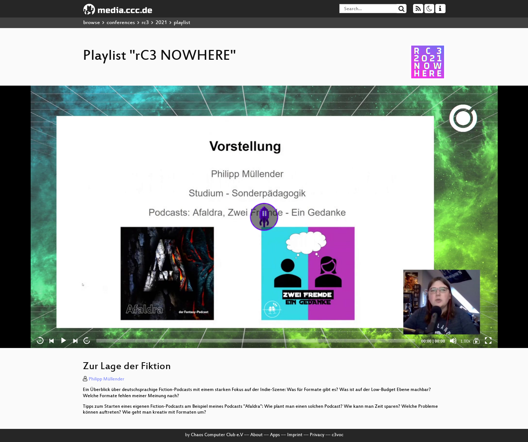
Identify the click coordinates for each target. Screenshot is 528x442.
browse (91, 23)
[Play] (63, 340)
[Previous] (51, 340)
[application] (264, 217)
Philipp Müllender (106, 379)
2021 (161, 23)
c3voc (337, 435)
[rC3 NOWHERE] (476, 340)
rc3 (145, 23)
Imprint (294, 435)
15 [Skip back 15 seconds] (40, 341)
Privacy (317, 435)
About (256, 435)
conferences (121, 23)
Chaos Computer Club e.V (217, 435)
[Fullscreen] (488, 340)
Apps (275, 435)
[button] (264, 216)
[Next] (75, 340)
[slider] (256, 341)
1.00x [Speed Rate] (465, 341)
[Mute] (453, 340)
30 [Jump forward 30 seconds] (86, 341)
